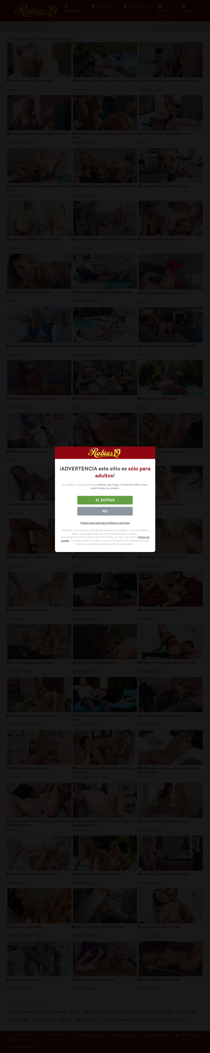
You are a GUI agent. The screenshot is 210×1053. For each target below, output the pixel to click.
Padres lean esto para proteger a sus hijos (105, 522)
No (105, 511)
